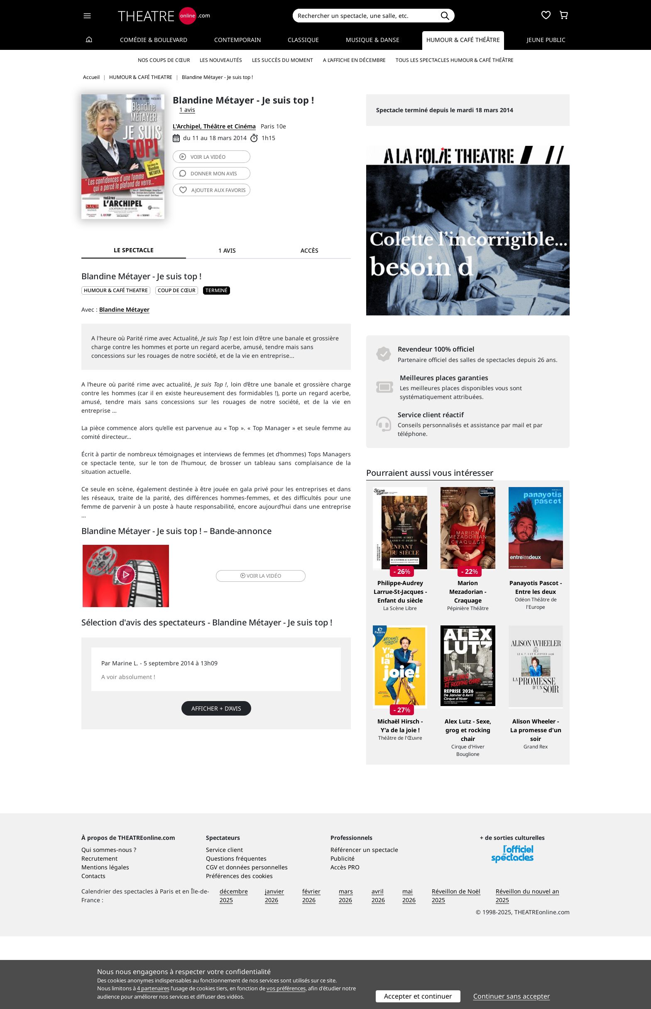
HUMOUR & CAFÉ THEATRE (116, 290)
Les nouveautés (221, 60)
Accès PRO (345, 940)
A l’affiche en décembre (354, 60)
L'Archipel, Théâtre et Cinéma (214, 126)
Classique (303, 40)
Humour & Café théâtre (463, 40)
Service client (224, 922)
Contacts (93, 948)
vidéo (202, 156)
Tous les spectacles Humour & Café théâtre (455, 60)
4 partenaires (153, 988)
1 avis (187, 109)
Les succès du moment (282, 60)
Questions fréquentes (236, 931)
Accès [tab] (309, 250)
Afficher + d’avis (216, 708)
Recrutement (99, 931)
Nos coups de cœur (164, 60)
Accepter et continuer (418, 996)
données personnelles (257, 940)
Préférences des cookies (239, 948)
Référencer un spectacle (364, 922)
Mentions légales (105, 940)
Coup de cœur (177, 290)
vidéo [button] (260, 575)
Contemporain (237, 40)
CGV (211, 940)
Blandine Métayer (124, 309)
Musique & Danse (372, 40)
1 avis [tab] (227, 250)
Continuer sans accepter (511, 996)
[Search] (364, 15)
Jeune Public (546, 40)
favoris (212, 190)
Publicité (342, 931)
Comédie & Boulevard (153, 40)
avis (208, 173)
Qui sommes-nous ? (108, 922)
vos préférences (286, 988)
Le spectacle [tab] (134, 250)
